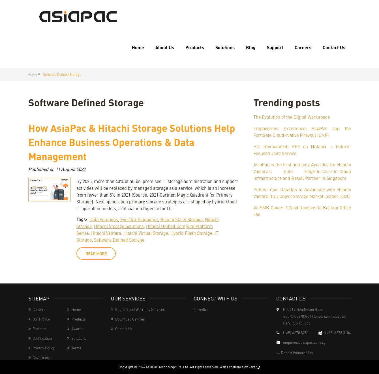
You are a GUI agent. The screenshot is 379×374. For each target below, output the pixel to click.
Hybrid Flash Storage (191, 233)
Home (138, 47)
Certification (42, 338)
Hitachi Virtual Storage (145, 233)
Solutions (225, 47)
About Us (164, 47)
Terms (76, 348)
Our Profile (41, 319)
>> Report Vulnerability (294, 352)
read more (96, 253)
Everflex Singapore (139, 219)
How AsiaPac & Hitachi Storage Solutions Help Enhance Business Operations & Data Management (131, 142)
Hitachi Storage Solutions (119, 226)
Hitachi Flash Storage (181, 219)
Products (194, 47)
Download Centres (130, 319)
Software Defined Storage (119, 240)
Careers (303, 47)
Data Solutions (103, 219)
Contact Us (334, 47)
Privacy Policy (44, 348)
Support (275, 47)
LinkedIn (200, 309)
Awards (77, 328)
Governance (42, 357)
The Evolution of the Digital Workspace (291, 117)
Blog (251, 47)
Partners (39, 328)
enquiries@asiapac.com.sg (304, 342)
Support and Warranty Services (140, 309)
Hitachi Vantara (106, 233)
